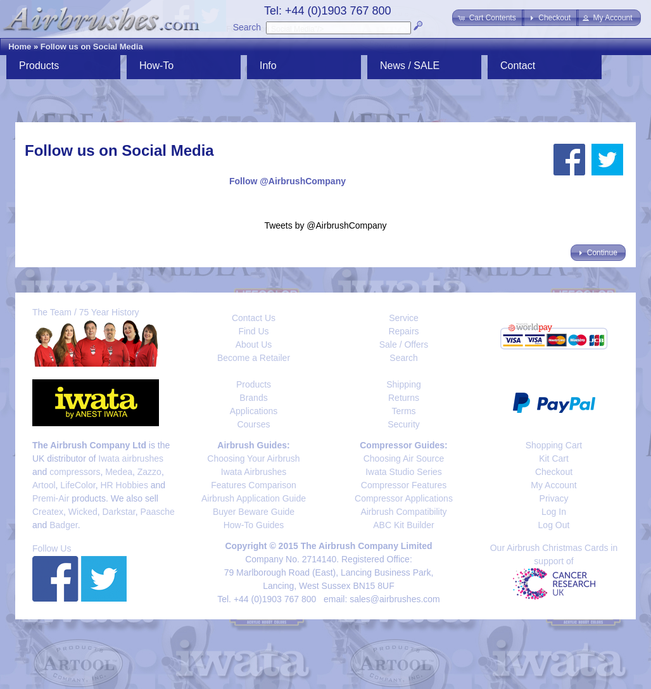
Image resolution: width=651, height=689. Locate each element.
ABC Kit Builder (403, 525)
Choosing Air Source (404, 458)
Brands (253, 398)
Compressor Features (403, 485)
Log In (553, 512)
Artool (44, 485)
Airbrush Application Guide (253, 498)
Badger (63, 525)
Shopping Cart (554, 445)
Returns (403, 398)
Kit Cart (554, 458)
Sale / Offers (404, 344)
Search (247, 27)
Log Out (554, 525)
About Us (254, 344)
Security (404, 424)
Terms (403, 411)
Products (39, 65)
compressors (74, 472)
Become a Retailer (253, 358)
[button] (488, 17)
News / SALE (409, 65)
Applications (254, 411)
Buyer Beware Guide (253, 512)
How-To (156, 65)
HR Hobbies (124, 485)
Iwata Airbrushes (254, 472)
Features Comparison (253, 485)
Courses (253, 424)
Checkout (553, 472)
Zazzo (149, 472)
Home (19, 46)
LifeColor (77, 485)
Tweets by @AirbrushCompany (325, 225)
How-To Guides (254, 525)
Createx (47, 512)
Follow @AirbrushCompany (287, 181)
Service (404, 318)
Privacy (554, 498)
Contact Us (253, 318)
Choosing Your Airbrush (253, 458)
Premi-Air (50, 498)
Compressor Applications (404, 498)
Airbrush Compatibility (403, 512)
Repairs (403, 331)
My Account (553, 485)
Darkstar (119, 512)
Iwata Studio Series (403, 472)
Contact (517, 65)
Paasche (157, 512)
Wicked (83, 512)
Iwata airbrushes (130, 458)
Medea (118, 472)
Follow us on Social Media (92, 46)
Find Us (253, 331)
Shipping (403, 384)
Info (268, 65)
